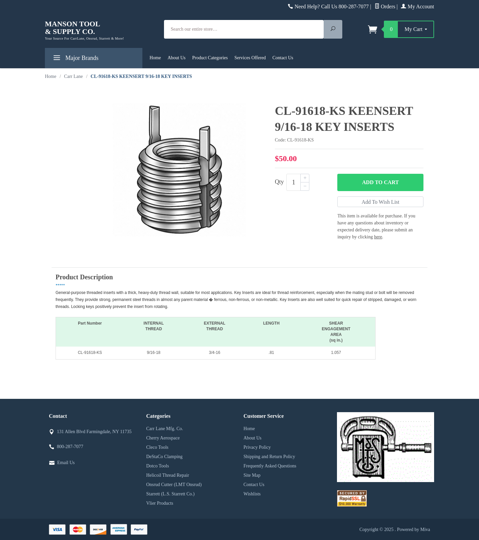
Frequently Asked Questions (269, 465)
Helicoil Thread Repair (167, 475)
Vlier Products (159, 503)
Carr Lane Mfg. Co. (164, 428)
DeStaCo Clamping (164, 456)
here (378, 236)
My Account (417, 6)
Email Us (66, 462)
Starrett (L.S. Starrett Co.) (170, 493)
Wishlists (252, 493)
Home (155, 57)
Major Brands (75, 59)
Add (380, 182)
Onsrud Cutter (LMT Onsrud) (174, 484)
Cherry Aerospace (163, 437)
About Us (177, 57)
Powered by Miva (413, 529)
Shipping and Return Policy (269, 456)
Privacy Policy (257, 447)
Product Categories (210, 57)
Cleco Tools (157, 447)
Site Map (251, 475)
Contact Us (282, 57)
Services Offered (250, 57)
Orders (385, 6)
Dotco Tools (157, 465)
